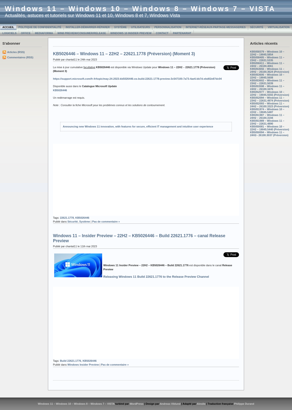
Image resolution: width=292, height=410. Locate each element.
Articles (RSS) (16, 52)
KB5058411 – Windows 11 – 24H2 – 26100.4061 (267, 64)
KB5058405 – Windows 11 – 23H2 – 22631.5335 (267, 59)
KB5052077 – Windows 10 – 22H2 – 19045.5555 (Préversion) (269, 93)
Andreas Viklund (170, 403)
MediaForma (44, 33)
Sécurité (256, 27)
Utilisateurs (140, 27)
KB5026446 (82, 217)
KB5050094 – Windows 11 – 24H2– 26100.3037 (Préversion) (269, 134)
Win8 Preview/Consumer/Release (82, 33)
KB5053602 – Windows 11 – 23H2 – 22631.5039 (267, 82)
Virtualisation (279, 27)
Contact (162, 33)
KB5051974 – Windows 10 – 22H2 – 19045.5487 (267, 111)
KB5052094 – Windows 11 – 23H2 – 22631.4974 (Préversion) (269, 99)
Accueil (8, 27)
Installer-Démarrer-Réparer (88, 27)
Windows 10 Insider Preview (130, 33)
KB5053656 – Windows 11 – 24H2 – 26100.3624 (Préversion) (269, 70)
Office (25, 33)
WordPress (137, 403)
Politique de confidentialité (39, 27)
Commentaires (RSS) (20, 57)
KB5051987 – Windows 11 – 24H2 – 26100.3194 (267, 116)
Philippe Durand (244, 403)
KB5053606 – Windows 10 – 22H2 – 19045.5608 (267, 76)
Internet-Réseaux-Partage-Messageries (216, 27)
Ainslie (201, 403)
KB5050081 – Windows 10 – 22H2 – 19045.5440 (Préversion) (269, 128)
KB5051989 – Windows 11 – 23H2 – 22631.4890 (267, 122)
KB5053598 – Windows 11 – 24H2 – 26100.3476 (267, 87)
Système (120, 27)
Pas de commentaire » (106, 221)
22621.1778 (67, 217)
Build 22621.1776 (70, 360)
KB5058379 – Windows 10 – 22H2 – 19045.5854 (267, 53)
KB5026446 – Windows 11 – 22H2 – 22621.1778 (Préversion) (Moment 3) (124, 53)
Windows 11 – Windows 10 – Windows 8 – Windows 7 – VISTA (140, 8)
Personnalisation (167, 27)
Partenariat (182, 33)
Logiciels (9, 33)
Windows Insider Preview (83, 364)
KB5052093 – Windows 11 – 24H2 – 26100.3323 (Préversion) (269, 105)
